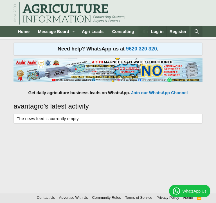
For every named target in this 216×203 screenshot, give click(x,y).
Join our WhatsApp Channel (159, 92)
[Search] (196, 31)
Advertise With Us (73, 197)
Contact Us (46, 197)
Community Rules (106, 197)
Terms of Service (138, 197)
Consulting (123, 31)
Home (24, 31)
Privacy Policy (167, 197)
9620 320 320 (141, 49)
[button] (74, 31)
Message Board (53, 31)
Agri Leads (93, 31)
